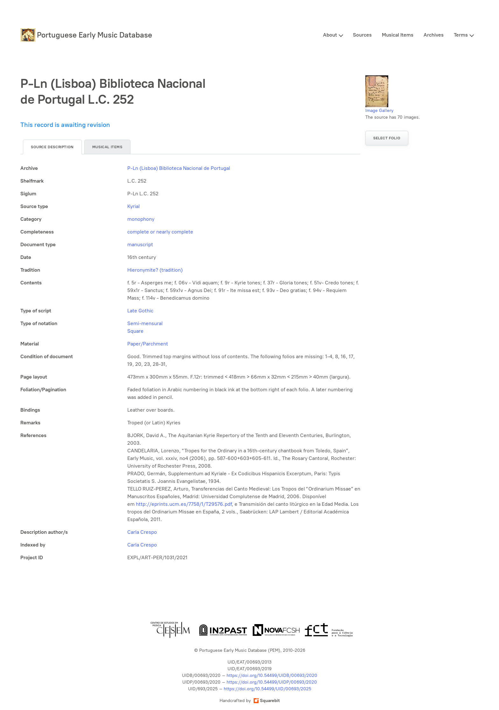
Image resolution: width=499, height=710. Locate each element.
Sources (362, 35)
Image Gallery (379, 110)
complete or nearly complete (160, 232)
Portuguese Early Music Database (94, 34)
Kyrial (133, 206)
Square (135, 331)
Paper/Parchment (147, 344)
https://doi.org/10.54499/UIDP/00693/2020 (272, 682)
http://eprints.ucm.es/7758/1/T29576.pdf (184, 504)
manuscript (140, 244)
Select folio (386, 138)
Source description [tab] (52, 147)
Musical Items (397, 35)
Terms (461, 35)
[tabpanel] (190, 362)
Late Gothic (140, 311)
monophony (140, 219)
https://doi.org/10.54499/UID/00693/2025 (267, 689)
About (330, 35)
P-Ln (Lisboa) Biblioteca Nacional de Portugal (178, 168)
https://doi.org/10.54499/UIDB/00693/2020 (272, 675)
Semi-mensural (145, 323)
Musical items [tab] (107, 147)
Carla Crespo (142, 532)
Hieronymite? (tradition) (155, 270)
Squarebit (267, 700)
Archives (434, 35)
